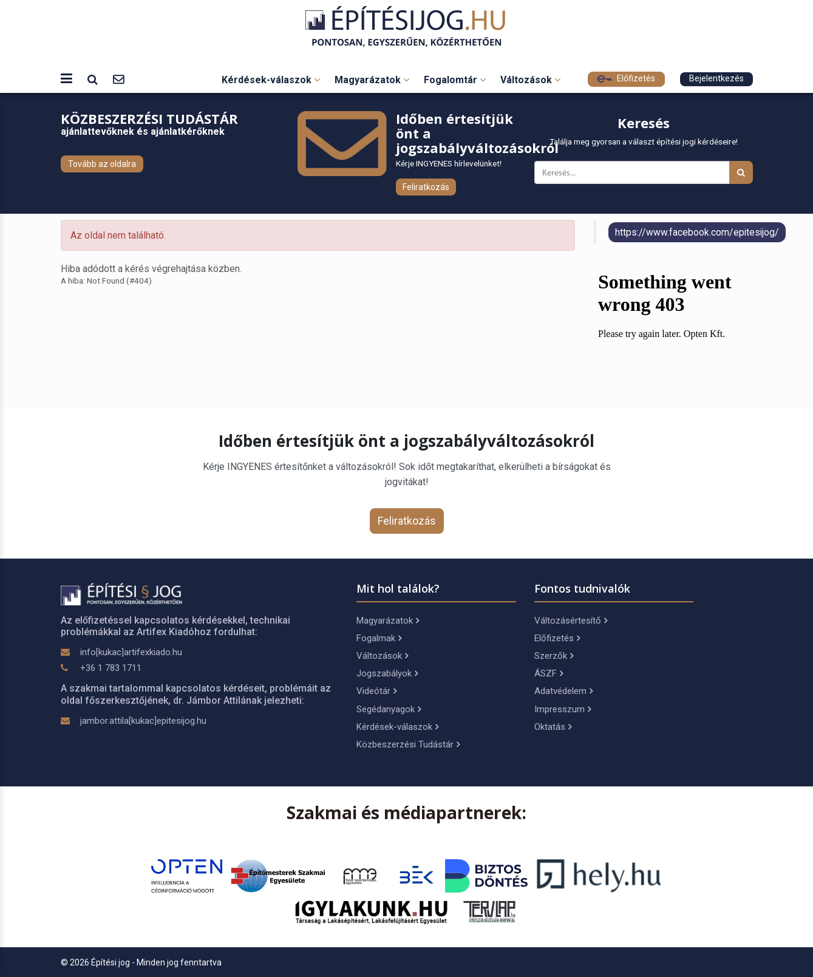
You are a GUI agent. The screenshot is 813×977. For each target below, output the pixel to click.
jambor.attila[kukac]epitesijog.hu (143, 720)
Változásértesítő (570, 620)
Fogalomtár (455, 80)
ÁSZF (548, 673)
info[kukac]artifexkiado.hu (131, 652)
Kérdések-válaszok (271, 80)
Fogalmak (378, 638)
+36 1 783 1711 (110, 667)
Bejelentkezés (716, 78)
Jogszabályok (387, 673)
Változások (530, 80)
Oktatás (552, 726)
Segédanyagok (388, 709)
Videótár (376, 691)
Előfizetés (626, 78)
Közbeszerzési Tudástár (408, 744)
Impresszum (562, 709)
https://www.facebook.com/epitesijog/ (697, 232)
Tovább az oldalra (102, 164)
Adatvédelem (563, 691)
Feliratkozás (426, 187)
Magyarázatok (372, 80)
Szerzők (553, 655)
